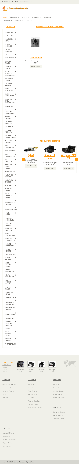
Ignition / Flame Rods (9, 122)
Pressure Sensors (8, 224)
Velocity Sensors (8, 340)
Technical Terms (58, 419)
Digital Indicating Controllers (10, 73)
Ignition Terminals (9, 131)
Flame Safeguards (9, 95)
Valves (7, 328)
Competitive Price (8, 388)
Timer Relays (9, 318)
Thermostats (10, 315)
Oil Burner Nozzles (9, 181)
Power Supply (7, 214)
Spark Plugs (9, 297)
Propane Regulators (9, 245)
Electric (8, 21)
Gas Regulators (33, 394)
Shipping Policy (7, 443)
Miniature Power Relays (8, 166)
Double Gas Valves (9, 79)
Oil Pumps (8, 185)
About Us (14, 17)
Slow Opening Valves (8, 282)
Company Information (9, 384)
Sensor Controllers (10, 271)
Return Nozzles (8, 258)
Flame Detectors (9, 90)
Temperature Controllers (10, 303)
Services (19, 21)
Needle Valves (10, 172)
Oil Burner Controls (9, 176)
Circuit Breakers (8, 50)
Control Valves (8, 62)
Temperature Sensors (10, 309)
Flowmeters (9, 106)
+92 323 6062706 (7, 2)
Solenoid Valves (8, 288)
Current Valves (8, 67)
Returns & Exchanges (9, 439)
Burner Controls (8, 45)
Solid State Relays (9, 293)
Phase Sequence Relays (8, 195)
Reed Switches (10, 254)
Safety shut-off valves (8, 264)
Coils (7, 54)
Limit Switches (8, 160)
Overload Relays (8, 189)
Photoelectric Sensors (10, 203)
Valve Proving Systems (35, 407)
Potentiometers (11, 209)
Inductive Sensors (8, 141)
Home (4, 17)
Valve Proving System (8, 333)
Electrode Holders (8, 84)
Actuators (9, 32)
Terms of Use (6, 446)
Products (36, 17)
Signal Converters (9, 276)
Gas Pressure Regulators (9, 111)
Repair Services (58, 415)
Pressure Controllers (10, 219)
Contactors (9, 58)
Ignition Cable (10, 127)
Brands (25, 17)
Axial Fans (9, 36)
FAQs (4, 394)
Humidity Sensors (8, 117)
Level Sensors (10, 151)
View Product (35, 67)
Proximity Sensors (8, 250)
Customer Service (8, 391)
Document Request (59, 412)
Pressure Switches (8, 229)
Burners (47, 17)
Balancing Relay (9, 40)
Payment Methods (8, 433)
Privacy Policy (6, 436)
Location (5, 398)
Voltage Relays (10, 344)
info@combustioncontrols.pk (23, 2)
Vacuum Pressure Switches (8, 323)
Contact (29, 21)
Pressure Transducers (10, 234)
